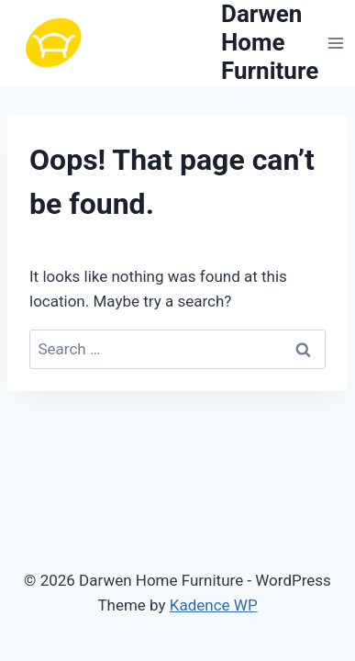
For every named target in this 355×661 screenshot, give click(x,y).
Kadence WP (214, 605)
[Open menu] (335, 42)
